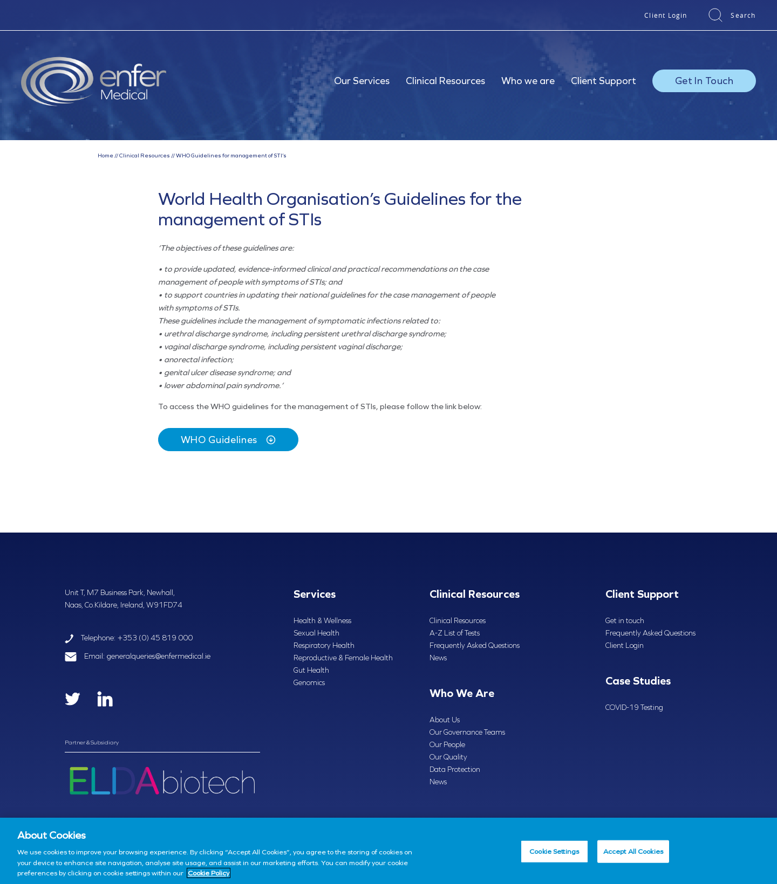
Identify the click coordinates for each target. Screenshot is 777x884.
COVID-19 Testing (634, 707)
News (438, 658)
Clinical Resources (445, 80)
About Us (445, 720)
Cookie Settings (554, 851)
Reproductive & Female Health (343, 658)
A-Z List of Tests (455, 633)
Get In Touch (704, 80)
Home (105, 155)
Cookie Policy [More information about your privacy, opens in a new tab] (208, 873)
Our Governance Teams (467, 732)
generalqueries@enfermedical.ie (158, 656)
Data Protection (455, 769)
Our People (447, 745)
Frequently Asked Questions (475, 645)
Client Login (665, 15)
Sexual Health (316, 633)
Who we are (528, 80)
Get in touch (624, 621)
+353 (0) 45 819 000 (155, 638)
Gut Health (311, 670)
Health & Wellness (322, 621)
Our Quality (448, 757)
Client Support (603, 80)
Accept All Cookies (633, 851)
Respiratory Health (324, 645)
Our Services (362, 80)
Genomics (309, 683)
